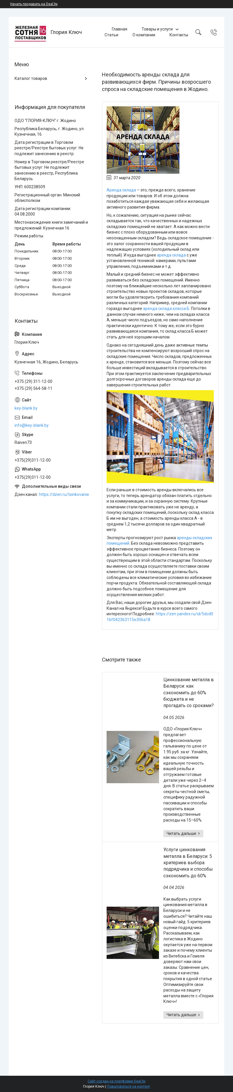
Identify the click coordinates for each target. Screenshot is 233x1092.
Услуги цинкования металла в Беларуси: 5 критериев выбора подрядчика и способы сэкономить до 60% (188, 862)
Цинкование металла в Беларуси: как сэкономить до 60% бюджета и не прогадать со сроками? (188, 693)
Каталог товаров (31, 78)
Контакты (179, 35)
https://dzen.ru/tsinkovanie (64, 494)
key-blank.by (26, 408)
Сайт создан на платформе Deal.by (117, 1081)
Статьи (111, 35)
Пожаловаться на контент (128, 1086)
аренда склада (171, 255)
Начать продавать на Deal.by (34, 4)
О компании (144, 35)
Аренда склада (121, 190)
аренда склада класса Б (166, 308)
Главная (119, 29)
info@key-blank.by (32, 425)
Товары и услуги (157, 29)
